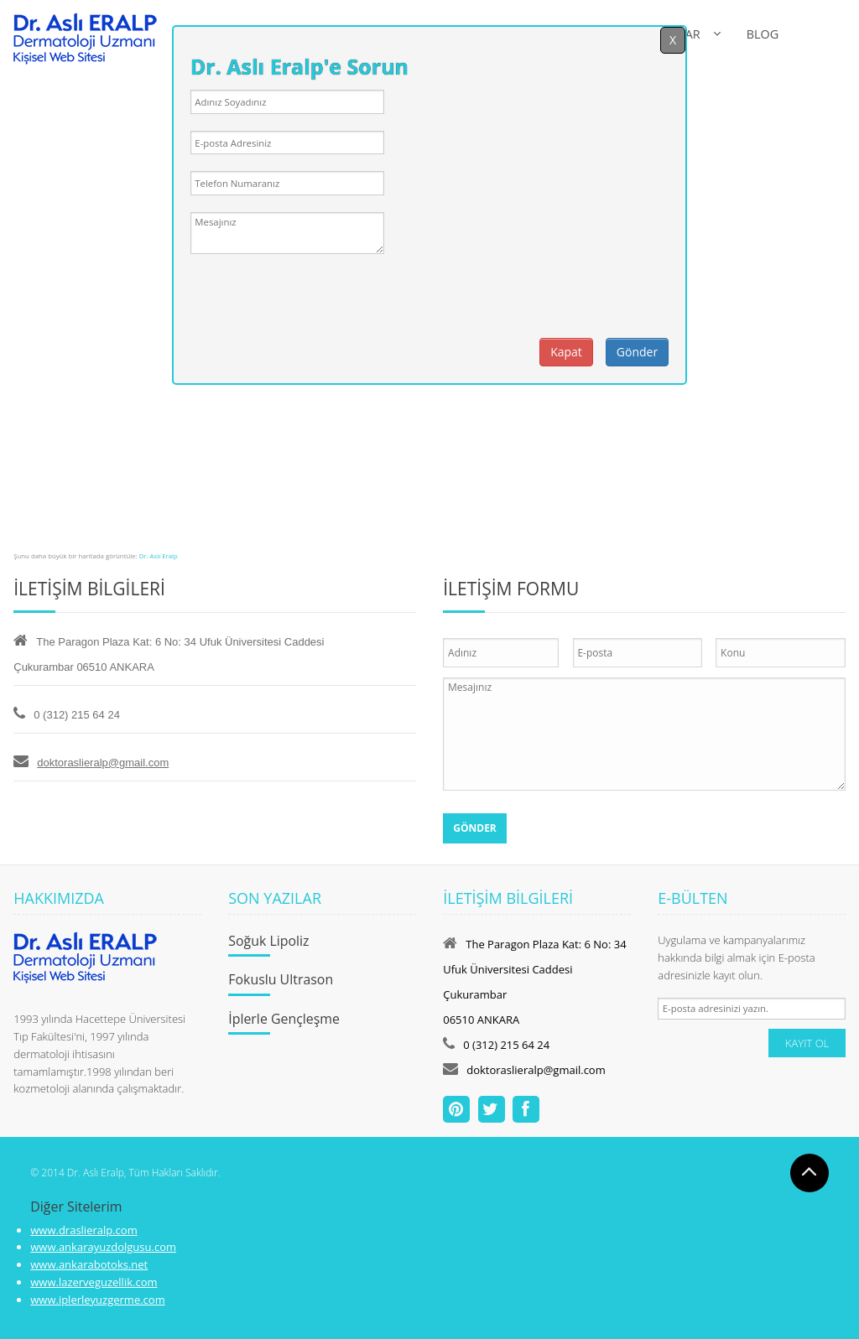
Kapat (566, 352)
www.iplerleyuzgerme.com (97, 1299)
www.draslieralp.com (83, 1230)
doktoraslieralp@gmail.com (103, 762)
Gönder (637, 352)
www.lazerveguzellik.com (93, 1282)
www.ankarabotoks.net (89, 1264)
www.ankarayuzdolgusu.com (103, 1246)
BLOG (762, 34)
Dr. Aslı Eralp (158, 556)
